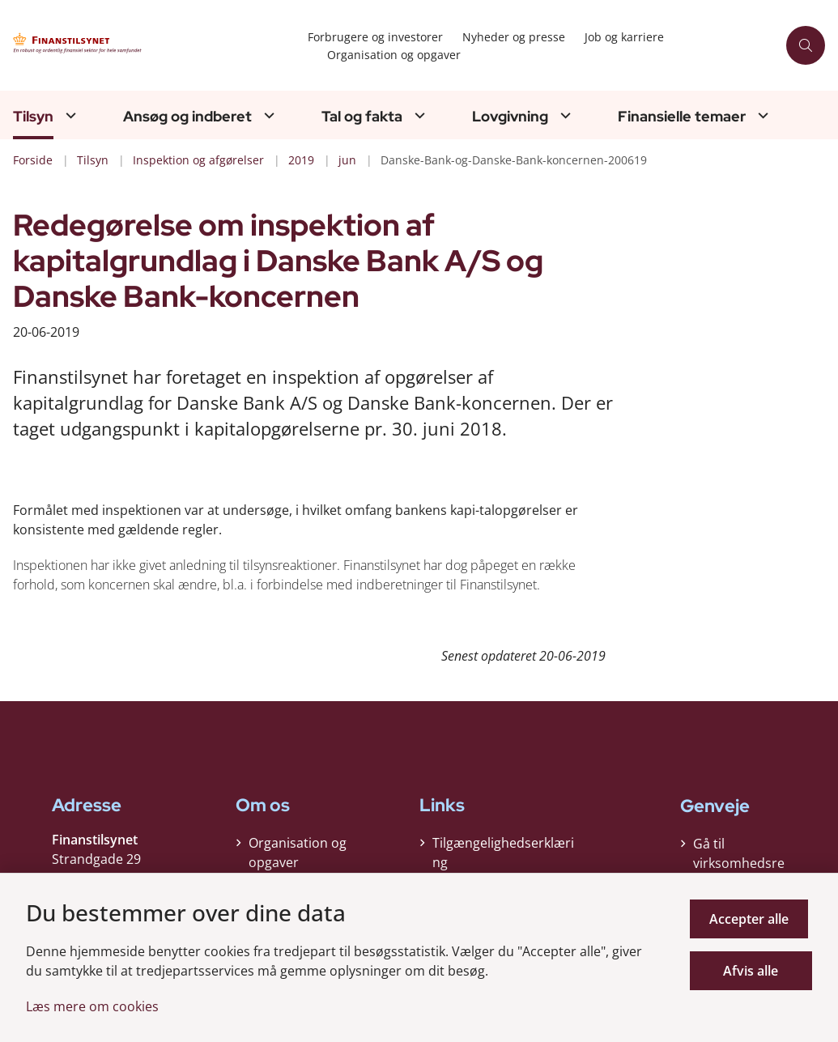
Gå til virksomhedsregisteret (739, 863)
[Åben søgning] (805, 45)
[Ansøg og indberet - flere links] (267, 115)
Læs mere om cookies (92, 1006)
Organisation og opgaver (298, 856)
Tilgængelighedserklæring (503, 856)
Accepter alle (753, 919)
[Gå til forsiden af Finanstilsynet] (149, 45)
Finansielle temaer (682, 116)
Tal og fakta (361, 116)
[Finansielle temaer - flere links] (761, 115)
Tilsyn (33, 116)
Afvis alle (753, 971)
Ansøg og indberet (187, 116)
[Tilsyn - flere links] (68, 115)
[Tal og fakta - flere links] (417, 115)
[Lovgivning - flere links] (563, 115)
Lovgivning (510, 116)
